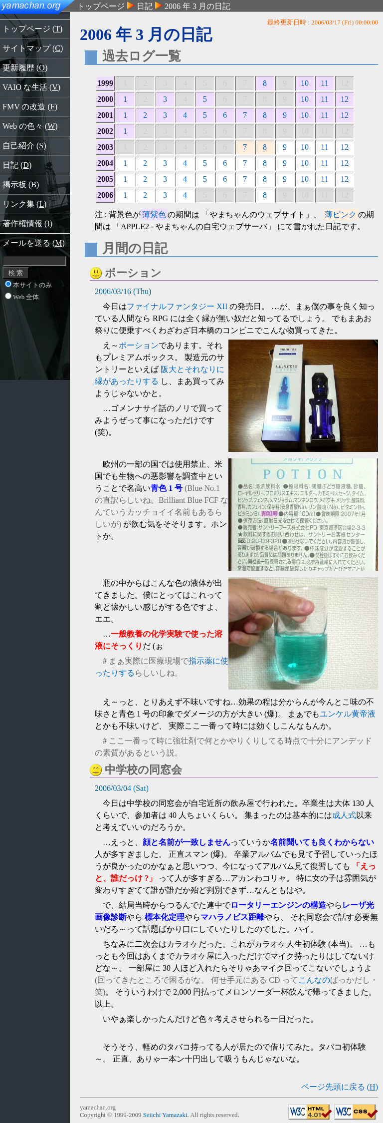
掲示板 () (20, 184)
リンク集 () (24, 204)
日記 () (16, 165)
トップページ (101, 6)
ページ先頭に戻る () (339, 1087)
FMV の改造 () (29, 106)
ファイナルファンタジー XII (177, 306)
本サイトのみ (28, 285)
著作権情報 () (27, 223)
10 (305, 83)
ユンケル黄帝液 (348, 714)
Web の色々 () (30, 126)
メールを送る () (33, 243)
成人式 (344, 815)
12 (345, 99)
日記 (145, 6)
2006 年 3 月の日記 (197, 6)
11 (324, 83)
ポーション (139, 345)
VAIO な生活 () (31, 87)
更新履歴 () (24, 67)
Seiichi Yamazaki (165, 1115)
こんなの (314, 980)
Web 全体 (22, 297)
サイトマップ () (32, 48)
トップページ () (32, 28)
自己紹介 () (24, 145)
